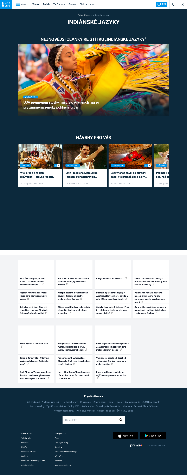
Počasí (119, 402)
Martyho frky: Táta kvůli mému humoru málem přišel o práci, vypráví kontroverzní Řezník (72, 346)
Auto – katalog (37, 406)
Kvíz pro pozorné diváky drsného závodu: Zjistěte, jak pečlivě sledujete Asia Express (73, 296)
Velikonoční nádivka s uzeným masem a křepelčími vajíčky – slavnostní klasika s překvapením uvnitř (150, 297)
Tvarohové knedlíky (85, 410)
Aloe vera (127, 406)
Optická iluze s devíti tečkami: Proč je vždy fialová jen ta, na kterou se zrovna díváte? (112, 310)
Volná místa (26, 438)
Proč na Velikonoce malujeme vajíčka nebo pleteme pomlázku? (111, 375)
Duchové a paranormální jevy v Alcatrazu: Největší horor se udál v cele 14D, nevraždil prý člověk (112, 296)
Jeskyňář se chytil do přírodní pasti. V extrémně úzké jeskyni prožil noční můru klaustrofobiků (129, 175)
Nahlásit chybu (27, 465)
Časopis (72, 4)
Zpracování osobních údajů (66, 452)
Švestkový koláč (125, 410)
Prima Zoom (84, 15)
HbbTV (24, 447)
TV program (85, 402)
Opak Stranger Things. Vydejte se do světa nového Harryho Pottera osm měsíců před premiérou (35, 375)
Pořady (46, 4)
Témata (35, 4)
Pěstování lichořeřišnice (145, 406)
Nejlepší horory (70, 402)
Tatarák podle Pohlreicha (108, 406)
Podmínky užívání (28, 452)
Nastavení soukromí (63, 465)
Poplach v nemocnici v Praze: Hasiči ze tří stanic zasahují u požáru (33, 296)
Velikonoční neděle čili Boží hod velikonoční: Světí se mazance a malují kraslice (111, 361)
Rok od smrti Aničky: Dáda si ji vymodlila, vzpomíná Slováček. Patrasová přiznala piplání (34, 310)
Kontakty (58, 447)
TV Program (59, 4)
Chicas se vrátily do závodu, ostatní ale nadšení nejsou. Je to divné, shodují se (74, 310)
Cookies (24, 456)
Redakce (58, 461)
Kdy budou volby (132, 402)
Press (57, 438)
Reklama (24, 442)
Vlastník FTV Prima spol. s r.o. (33, 461)
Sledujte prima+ (87, 4)
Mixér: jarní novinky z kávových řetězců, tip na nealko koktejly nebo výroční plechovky (151, 281)
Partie (110, 402)
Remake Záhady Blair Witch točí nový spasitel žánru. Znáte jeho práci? (34, 361)
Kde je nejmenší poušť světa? (111, 278)
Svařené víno (88, 406)
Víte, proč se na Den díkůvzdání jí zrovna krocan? (37, 174)
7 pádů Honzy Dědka (56, 406)
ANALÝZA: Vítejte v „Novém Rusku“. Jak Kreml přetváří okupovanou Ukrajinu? (32, 281)
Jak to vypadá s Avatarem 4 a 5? (34, 344)
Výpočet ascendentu (64, 410)
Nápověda (59, 456)
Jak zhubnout (33, 402)
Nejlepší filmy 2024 (51, 402)
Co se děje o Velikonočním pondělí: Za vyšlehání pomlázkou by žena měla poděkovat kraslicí (112, 346)
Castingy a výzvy (61, 442)
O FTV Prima (26, 433)
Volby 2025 (74, 406)
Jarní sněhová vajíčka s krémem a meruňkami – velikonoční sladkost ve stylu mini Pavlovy (150, 310)
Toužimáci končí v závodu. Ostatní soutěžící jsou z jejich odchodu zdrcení (73, 281)
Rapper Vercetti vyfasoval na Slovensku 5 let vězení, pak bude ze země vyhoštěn (74, 361)
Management (60, 433)
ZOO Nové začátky (151, 402)
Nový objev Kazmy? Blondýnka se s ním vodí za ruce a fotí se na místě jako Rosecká (74, 375)
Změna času (99, 402)
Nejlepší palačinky (106, 410)
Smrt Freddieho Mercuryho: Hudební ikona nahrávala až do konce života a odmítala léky (83, 175)
